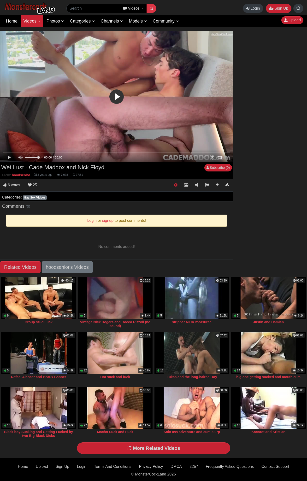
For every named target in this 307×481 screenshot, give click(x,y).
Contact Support (275, 466)
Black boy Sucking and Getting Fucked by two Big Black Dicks (38, 434)
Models (138, 21)
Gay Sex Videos (35, 197)
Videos (32, 21)
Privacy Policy (151, 466)
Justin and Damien (268, 322)
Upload (292, 20)
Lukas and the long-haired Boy (192, 377)
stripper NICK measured (192, 322)
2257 (193, 466)
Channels (112, 21)
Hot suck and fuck (115, 377)
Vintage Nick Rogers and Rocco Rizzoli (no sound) (115, 324)
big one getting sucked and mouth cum (268, 377)
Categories (82, 21)
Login (253, 8)
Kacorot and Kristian (268, 432)
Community (166, 21)
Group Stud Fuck (38, 322)
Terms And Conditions (112, 466)
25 (32, 185)
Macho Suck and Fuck (115, 432)
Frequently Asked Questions (230, 466)
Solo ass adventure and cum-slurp (192, 432)
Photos (55, 21)
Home (12, 21)
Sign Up (278, 8)
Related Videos (20, 267)
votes (11, 185)
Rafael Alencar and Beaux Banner (38, 377)
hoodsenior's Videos (67, 267)
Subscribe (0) (218, 168)
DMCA (176, 466)
